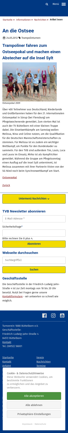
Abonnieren (34, 243)
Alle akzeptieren (34, 396)
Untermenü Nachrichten (32, 198)
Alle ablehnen (34, 405)
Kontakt (6, 342)
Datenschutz (40, 424)
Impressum (27, 424)
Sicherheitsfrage (12, 226)
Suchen (34, 269)
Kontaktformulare (12, 296)
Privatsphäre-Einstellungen (34, 414)
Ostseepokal (9, 177)
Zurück (6, 185)
